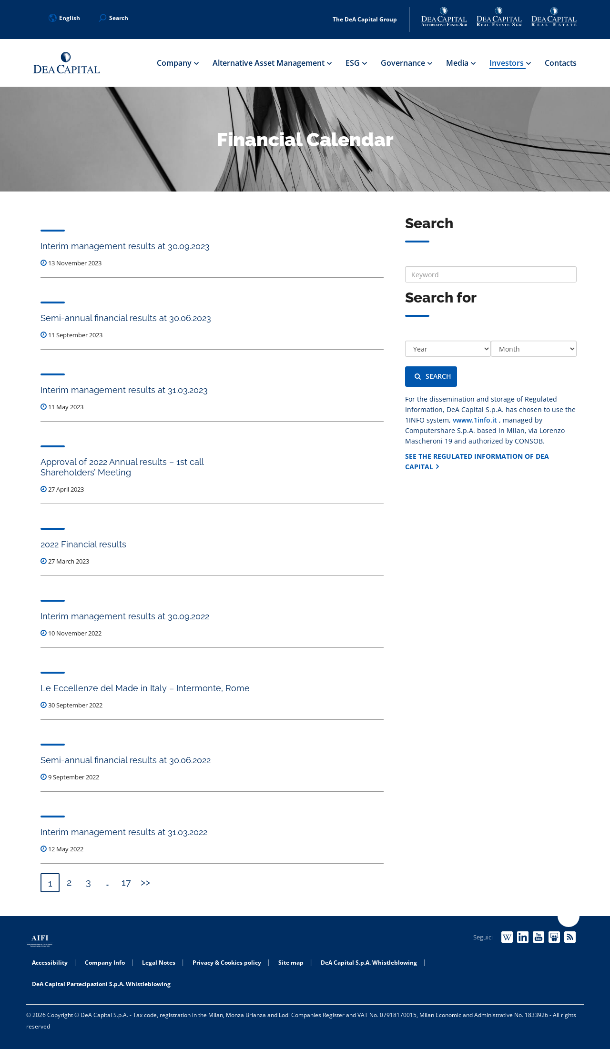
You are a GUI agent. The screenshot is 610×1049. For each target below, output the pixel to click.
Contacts (561, 63)
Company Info (105, 962)
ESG (356, 63)
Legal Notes (158, 962)
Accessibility (50, 962)
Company (177, 63)
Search (433, 376)
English (64, 18)
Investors (509, 63)
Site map (291, 962)
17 (126, 882)
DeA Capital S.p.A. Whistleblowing (369, 962)
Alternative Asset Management (272, 63)
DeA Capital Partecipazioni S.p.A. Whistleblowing (101, 984)
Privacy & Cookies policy (227, 962)
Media (460, 63)
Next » (145, 882)
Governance (406, 63)
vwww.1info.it (476, 419)
